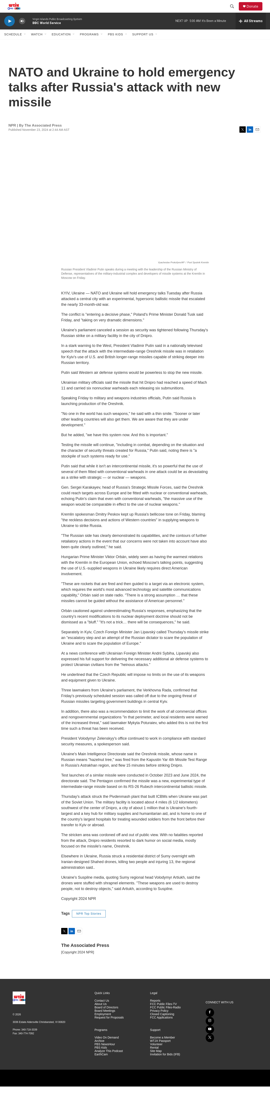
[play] (9, 30)
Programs (89, 43)
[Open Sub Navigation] (25, 43)
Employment (102, 1023)
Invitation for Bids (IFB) (165, 1063)
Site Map (156, 1060)
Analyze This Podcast (108, 1060)
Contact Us (101, 1010)
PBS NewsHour (104, 1053)
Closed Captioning (162, 1023)
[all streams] (251, 30)
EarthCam (101, 1063)
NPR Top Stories (88, 923)
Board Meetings (104, 1020)
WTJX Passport (160, 1050)
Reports (155, 1010)
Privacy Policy (159, 1020)
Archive (99, 1050)
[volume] (22, 30)
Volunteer (156, 1053)
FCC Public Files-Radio (165, 1016)
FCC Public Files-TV (163, 1013)
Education (61, 43)
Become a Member (162, 1047)
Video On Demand (106, 1047)
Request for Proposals (109, 1027)
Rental (154, 1057)
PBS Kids (115, 43)
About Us (100, 1013)
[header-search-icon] (234, 11)
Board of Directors (106, 1016)
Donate (255, 11)
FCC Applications (161, 1027)
